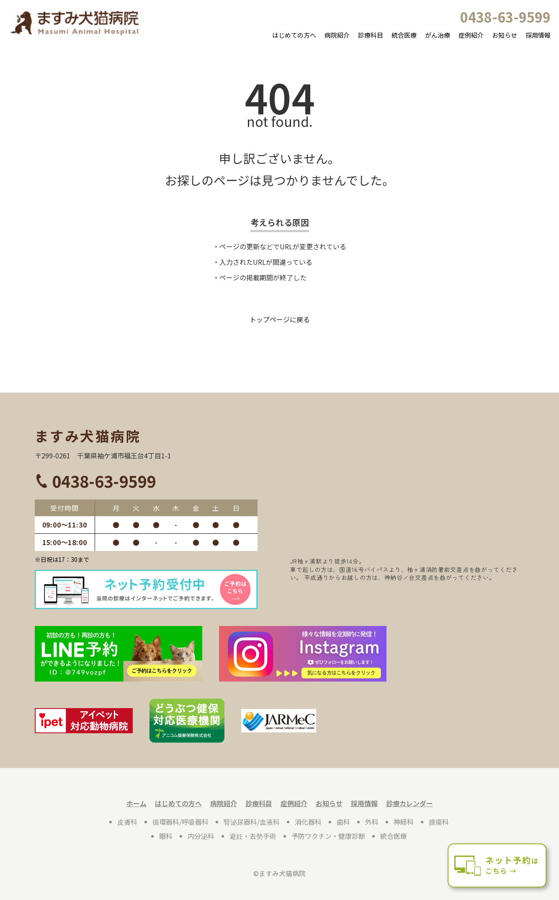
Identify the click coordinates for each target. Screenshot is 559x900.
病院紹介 (337, 35)
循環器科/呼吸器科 (180, 822)
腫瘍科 (439, 822)
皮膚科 (127, 822)
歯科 (343, 822)
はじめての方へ (294, 35)
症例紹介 (471, 35)
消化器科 (308, 822)
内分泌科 (201, 836)
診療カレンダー (409, 803)
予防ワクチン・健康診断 (328, 836)
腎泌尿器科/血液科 (252, 822)
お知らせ (504, 35)
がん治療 (437, 35)
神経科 (404, 822)
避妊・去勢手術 (252, 836)
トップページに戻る (280, 319)
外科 (372, 822)
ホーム (136, 803)
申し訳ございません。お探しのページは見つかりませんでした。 (279, 169)
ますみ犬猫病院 (88, 436)
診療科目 (370, 35)
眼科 (166, 836)
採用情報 (538, 35)
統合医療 (404, 35)
